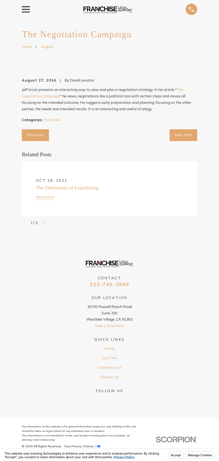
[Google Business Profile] (109, 399)
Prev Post (35, 135)
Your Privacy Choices (82, 446)
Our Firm (109, 358)
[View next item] (43, 222)
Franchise (52, 119)
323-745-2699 (109, 284)
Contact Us (109, 377)
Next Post (183, 135)
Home (110, 348)
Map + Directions (109, 325)
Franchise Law (109, 367)
